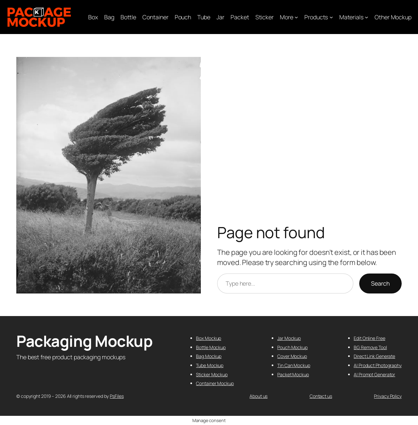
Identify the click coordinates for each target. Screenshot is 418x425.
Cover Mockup (292, 356)
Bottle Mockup (211, 347)
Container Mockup (214, 383)
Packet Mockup (293, 374)
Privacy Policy (388, 396)
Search (380, 283)
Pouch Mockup (292, 347)
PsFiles (116, 396)
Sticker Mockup (212, 374)
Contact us (321, 396)
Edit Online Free (369, 338)
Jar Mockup (289, 338)
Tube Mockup (209, 365)
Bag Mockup (208, 356)
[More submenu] (296, 17)
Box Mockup (208, 338)
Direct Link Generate (374, 356)
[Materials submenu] (366, 17)
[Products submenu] (331, 17)
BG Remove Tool (370, 347)
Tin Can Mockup (293, 365)
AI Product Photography (378, 365)
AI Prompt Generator (374, 374)
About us (258, 396)
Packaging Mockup (84, 340)
